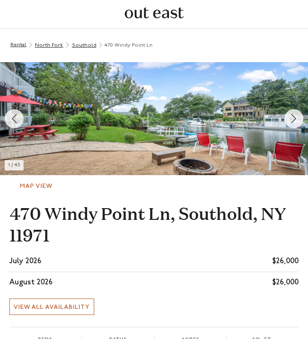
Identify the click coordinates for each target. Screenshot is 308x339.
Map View (36, 186)
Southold (84, 45)
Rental (18, 45)
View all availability (52, 307)
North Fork (49, 45)
